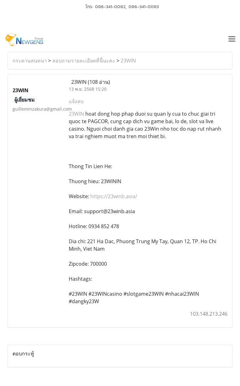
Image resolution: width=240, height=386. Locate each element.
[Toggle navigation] (232, 40)
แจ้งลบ (76, 101)
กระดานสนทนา (29, 60)
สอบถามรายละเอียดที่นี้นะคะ (83, 60)
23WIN (128, 60)
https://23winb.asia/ (113, 196)
